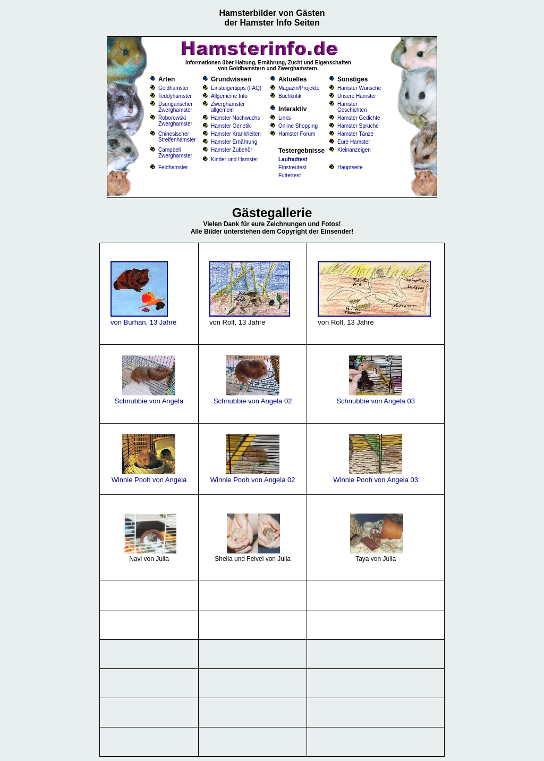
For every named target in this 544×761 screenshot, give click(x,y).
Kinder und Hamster (234, 159)
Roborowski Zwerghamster (175, 121)
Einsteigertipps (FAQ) (236, 88)
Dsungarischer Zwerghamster (175, 107)
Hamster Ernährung (234, 142)
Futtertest (289, 175)
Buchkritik (289, 96)
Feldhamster (173, 167)
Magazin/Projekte (298, 88)
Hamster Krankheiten (236, 134)
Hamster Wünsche (359, 88)
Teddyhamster (175, 96)
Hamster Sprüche (358, 126)
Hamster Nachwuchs (235, 118)
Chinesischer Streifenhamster (177, 137)
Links (284, 118)
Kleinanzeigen (354, 150)
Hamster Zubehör (231, 150)
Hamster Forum (296, 134)
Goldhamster (173, 88)
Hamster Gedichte (358, 118)
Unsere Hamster (356, 96)
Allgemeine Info (229, 96)
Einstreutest (292, 167)
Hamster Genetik (231, 126)
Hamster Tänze (355, 134)
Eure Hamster (353, 142)
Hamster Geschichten (352, 107)
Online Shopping (298, 126)
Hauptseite (350, 167)
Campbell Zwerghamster (175, 153)
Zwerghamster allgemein (228, 107)
